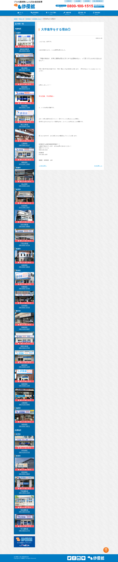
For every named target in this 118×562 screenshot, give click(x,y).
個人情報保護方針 (24, 556)
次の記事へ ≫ (98, 166)
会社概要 (16, 556)
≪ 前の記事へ (43, 166)
